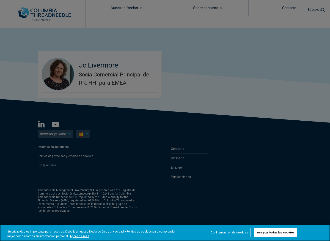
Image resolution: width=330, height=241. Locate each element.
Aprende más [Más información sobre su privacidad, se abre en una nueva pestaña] (79, 236)
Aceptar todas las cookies (275, 232)
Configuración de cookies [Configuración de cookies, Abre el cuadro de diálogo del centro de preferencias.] (229, 232)
